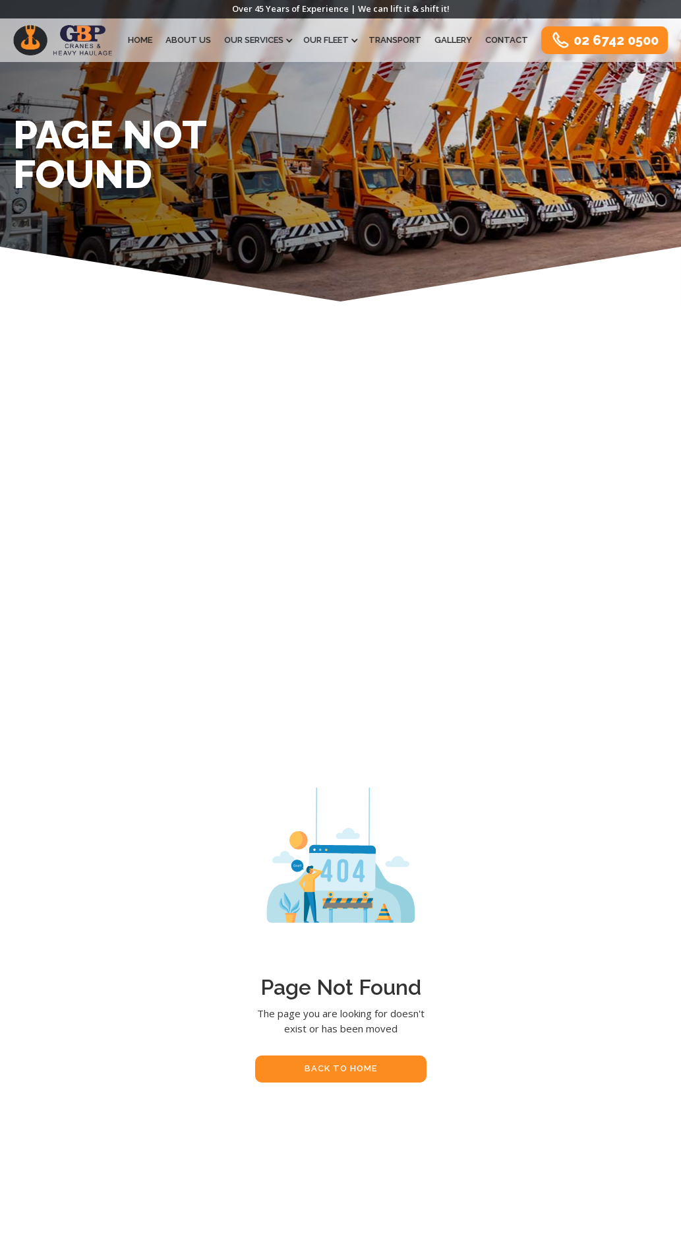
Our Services (254, 39)
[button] (257, 39)
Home (141, 39)
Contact (507, 39)
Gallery (454, 39)
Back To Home (341, 1068)
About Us (189, 39)
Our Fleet (326, 39)
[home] (62, 40)
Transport (395, 39)
